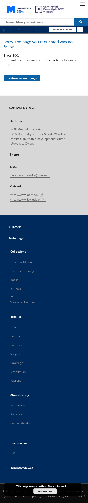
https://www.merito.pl (27, 195)
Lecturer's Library (22, 271)
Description (18, 372)
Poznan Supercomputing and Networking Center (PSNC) (46, 496)
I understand (45, 491)
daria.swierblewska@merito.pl (30, 175)
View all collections (22, 302)
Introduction (18, 405)
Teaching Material (22, 262)
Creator (15, 336)
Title (13, 327)
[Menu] (82, 3)
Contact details (20, 423)
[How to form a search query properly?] (80, 29)
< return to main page (22, 78)
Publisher (16, 381)
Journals (15, 289)
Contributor (18, 345)
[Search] (81, 22)
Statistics (16, 414)
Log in (14, 452)
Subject (15, 354)
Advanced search (62, 29)
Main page (16, 238)
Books (14, 280)
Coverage (16, 363)
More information (58, 486)
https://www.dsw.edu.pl (28, 199)
